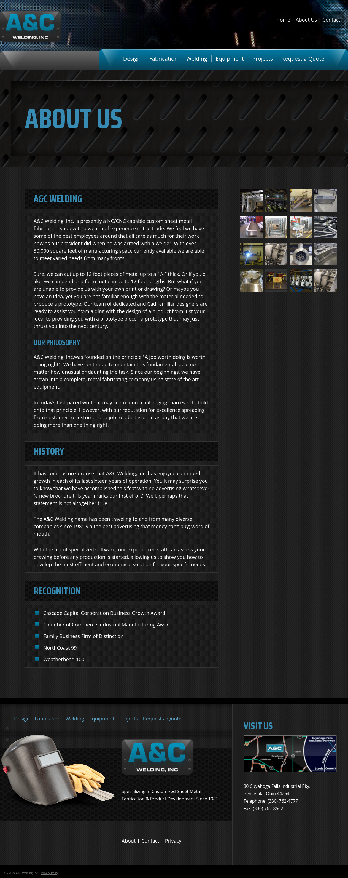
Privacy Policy (49, 873)
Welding (196, 58)
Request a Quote (302, 58)
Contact (331, 19)
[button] (251, 210)
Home (283, 19)
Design (132, 58)
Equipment (230, 58)
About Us (306, 19)
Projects (262, 58)
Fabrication (163, 58)
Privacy (173, 840)
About (129, 840)
